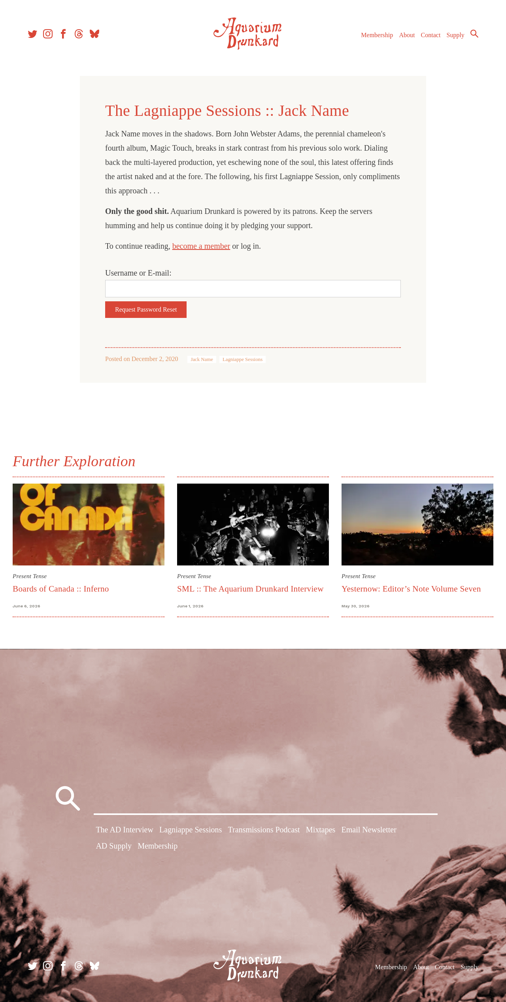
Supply (455, 35)
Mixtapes (320, 829)
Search (474, 34)
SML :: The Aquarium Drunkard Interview (250, 589)
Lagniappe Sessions (242, 359)
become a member (201, 246)
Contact (431, 35)
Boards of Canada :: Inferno (61, 589)
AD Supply (114, 845)
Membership (377, 35)
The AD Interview (124, 829)
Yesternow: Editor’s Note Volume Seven (411, 589)
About (407, 35)
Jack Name (202, 359)
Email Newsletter (368, 829)
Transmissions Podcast (264, 829)
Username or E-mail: (138, 272)
